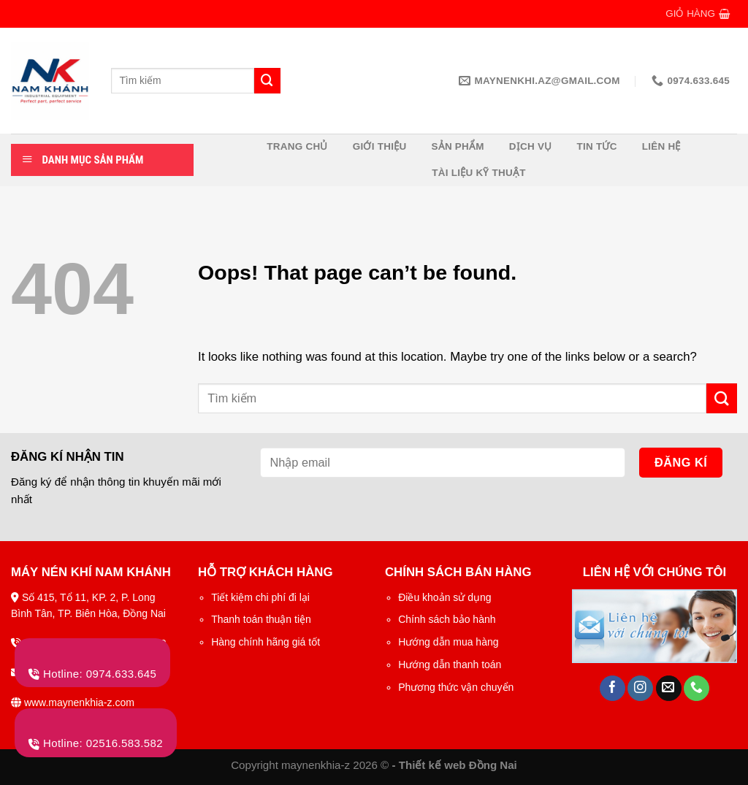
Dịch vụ (530, 146)
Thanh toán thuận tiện (261, 619)
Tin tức (597, 146)
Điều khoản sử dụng (444, 597)
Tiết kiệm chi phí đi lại (260, 597)
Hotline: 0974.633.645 (92, 673)
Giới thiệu (380, 146)
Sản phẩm (457, 146)
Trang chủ (297, 146)
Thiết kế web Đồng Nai (458, 765)
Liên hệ (661, 146)
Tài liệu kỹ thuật (479, 172)
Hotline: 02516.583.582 (95, 743)
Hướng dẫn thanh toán (449, 664)
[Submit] (721, 398)
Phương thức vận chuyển (456, 687)
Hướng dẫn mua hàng (448, 642)
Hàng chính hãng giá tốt (265, 642)
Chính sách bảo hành (446, 619)
